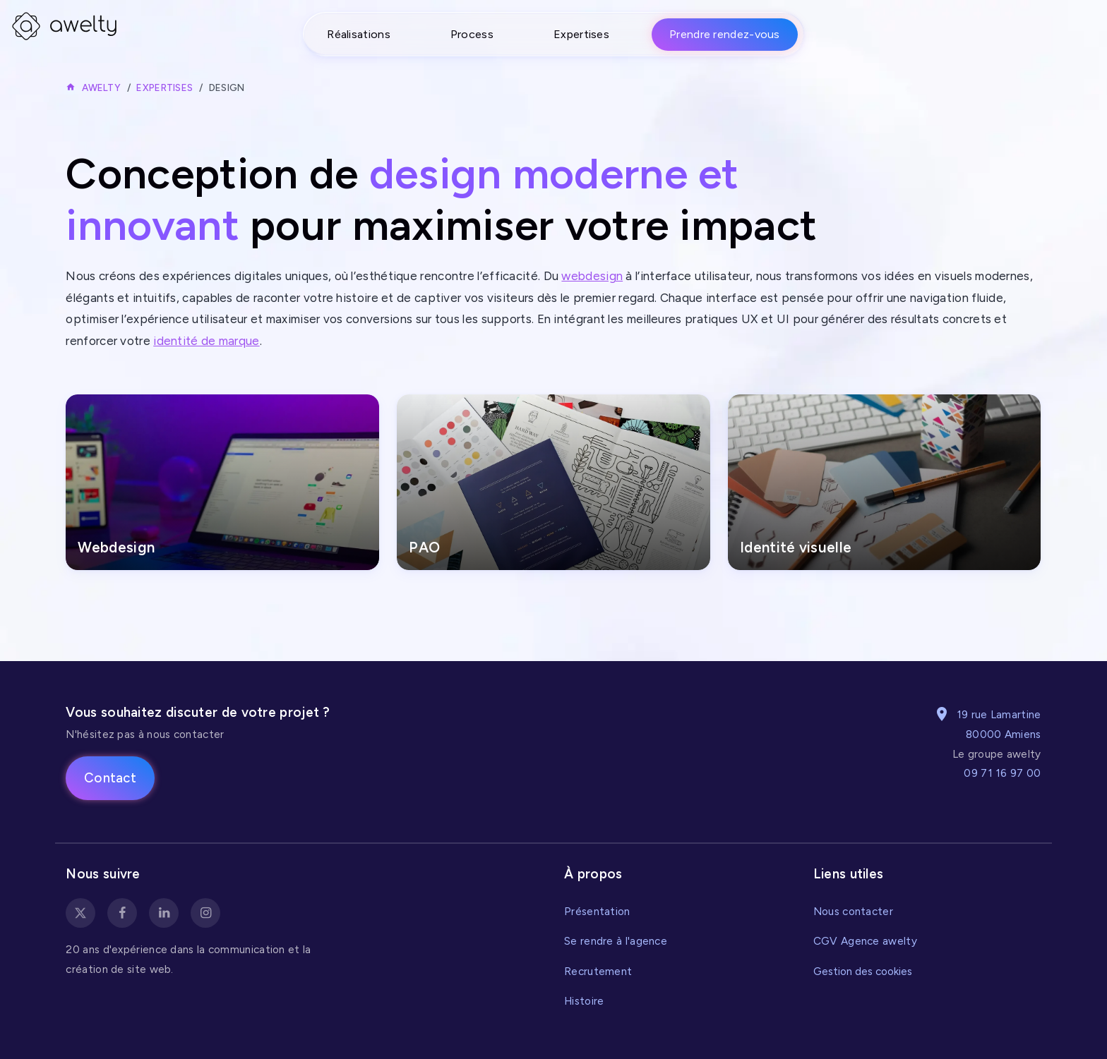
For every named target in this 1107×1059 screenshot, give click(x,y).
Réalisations (358, 34)
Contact (110, 778)
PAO (424, 547)
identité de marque (206, 341)
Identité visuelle (795, 547)
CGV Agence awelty (865, 941)
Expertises (581, 34)
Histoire (584, 1000)
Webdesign (116, 547)
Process (471, 34)
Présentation (597, 911)
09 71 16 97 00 (1002, 773)
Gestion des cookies (862, 971)
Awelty (101, 87)
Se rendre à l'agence (615, 941)
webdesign (592, 276)
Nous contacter (853, 911)
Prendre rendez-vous (724, 34)
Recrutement (598, 971)
